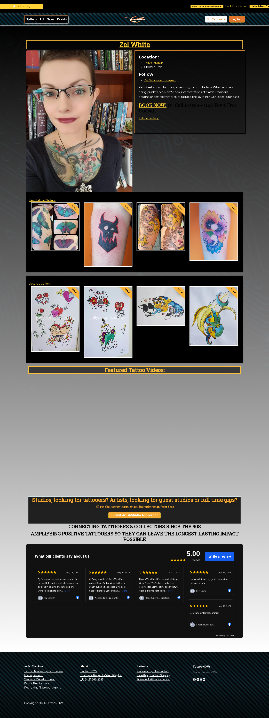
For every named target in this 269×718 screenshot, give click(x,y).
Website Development (39, 679)
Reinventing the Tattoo (153, 671)
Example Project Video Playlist (101, 675)
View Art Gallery (40, 283)
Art (41, 19)
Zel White (134, 44)
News (50, 19)
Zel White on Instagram (160, 80)
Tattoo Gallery (149, 118)
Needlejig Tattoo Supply (153, 675)
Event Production (36, 683)
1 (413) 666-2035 (92, 679)
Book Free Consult (243, 6)
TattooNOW (88, 671)
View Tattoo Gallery (42, 200)
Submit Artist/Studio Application (134, 515)
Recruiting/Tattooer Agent (42, 687)
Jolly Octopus (153, 63)
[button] (216, 19)
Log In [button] (236, 19)
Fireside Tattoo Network (153, 679)
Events (62, 19)
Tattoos (32, 19)
